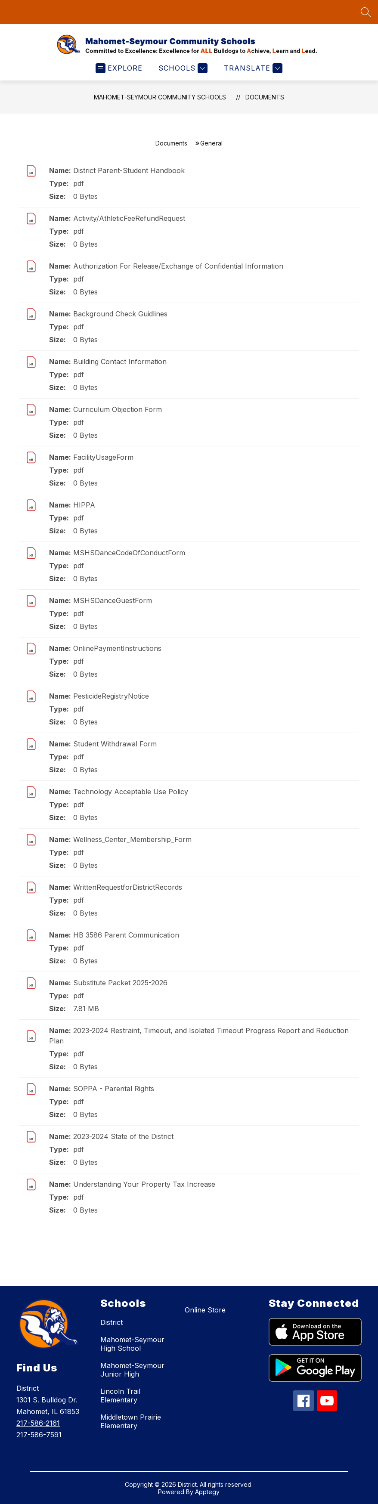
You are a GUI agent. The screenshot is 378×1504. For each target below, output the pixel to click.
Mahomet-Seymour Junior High (132, 1369)
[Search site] (366, 12)
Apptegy (207, 1491)
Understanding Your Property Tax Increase (144, 1184)
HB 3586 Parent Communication (126, 935)
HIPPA (84, 505)
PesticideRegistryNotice (111, 696)
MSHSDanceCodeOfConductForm (129, 552)
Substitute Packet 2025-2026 (120, 982)
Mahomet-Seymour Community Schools (160, 97)
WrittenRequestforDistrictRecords (127, 887)
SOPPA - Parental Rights (113, 1088)
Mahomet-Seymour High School (132, 1343)
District (111, 1322)
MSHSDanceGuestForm (112, 600)
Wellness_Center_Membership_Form (132, 839)
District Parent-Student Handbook (129, 170)
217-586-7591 (39, 1434)
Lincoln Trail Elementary (120, 1395)
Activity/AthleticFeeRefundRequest (129, 218)
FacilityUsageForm (103, 457)
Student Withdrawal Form (115, 744)
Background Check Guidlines (120, 313)
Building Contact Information (120, 361)
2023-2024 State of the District (123, 1136)
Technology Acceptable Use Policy (130, 791)
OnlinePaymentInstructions (117, 648)
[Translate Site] (252, 68)
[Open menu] (119, 68)
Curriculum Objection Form (117, 409)
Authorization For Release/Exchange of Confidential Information (178, 266)
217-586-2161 (38, 1423)
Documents (264, 97)
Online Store (205, 1310)
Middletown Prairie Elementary (130, 1421)
